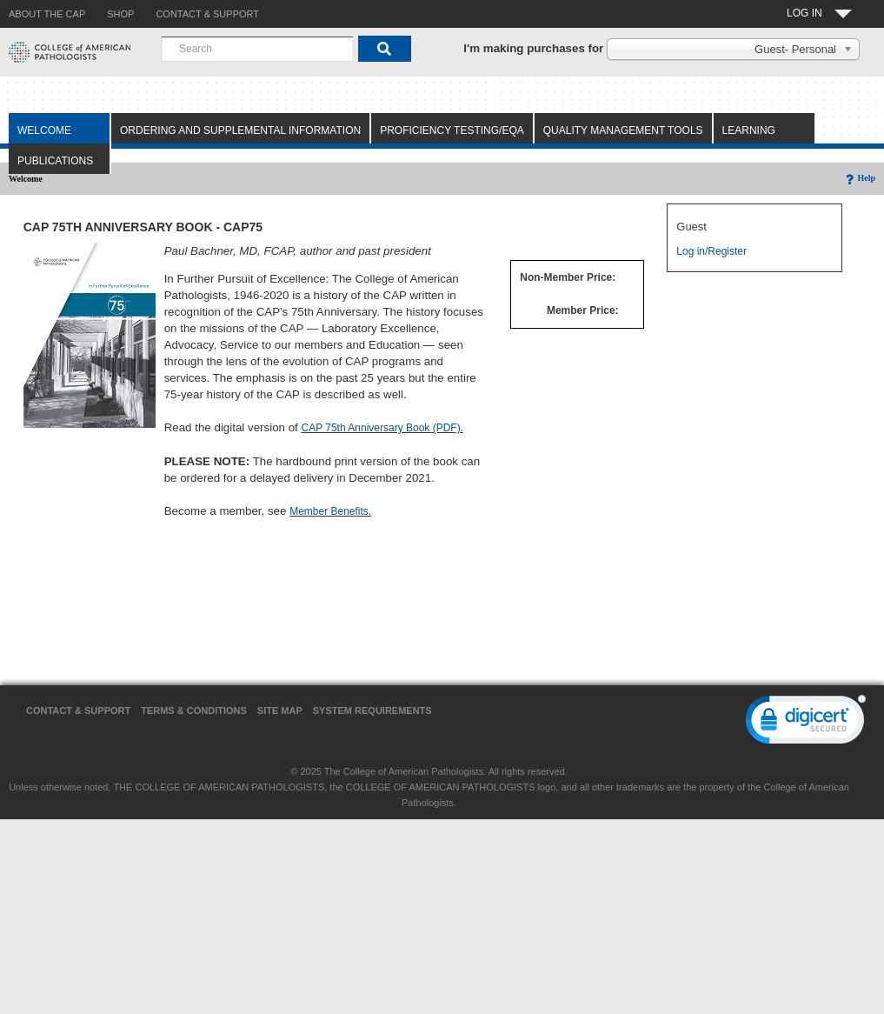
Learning (748, 130)
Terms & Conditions (194, 710)
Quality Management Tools (623, 130)
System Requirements (372, 710)
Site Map (279, 710)
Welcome (44, 130)
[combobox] (257, 49)
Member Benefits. (330, 511)
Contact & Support (78, 710)
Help (859, 178)
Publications (55, 161)
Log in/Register (711, 251)
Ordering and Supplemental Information (240, 130)
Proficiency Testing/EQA (452, 130)
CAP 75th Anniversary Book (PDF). (382, 428)
